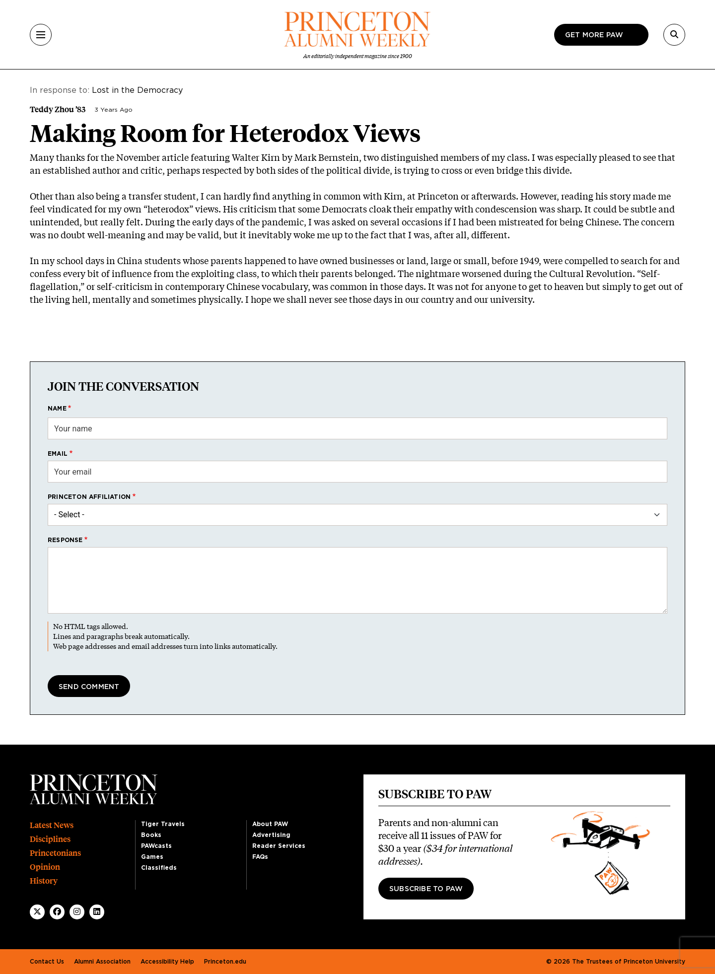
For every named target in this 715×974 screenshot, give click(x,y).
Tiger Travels (163, 824)
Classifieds (159, 868)
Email (58, 454)
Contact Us (47, 962)
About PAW (270, 824)
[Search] (674, 35)
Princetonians (55, 853)
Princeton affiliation (89, 497)
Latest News (51, 825)
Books (151, 835)
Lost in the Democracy (137, 90)
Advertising (271, 835)
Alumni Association (102, 962)
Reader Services (278, 846)
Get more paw (594, 35)
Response (65, 540)
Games (152, 857)
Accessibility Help (167, 962)
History (44, 881)
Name (57, 409)
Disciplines (50, 839)
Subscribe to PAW (426, 889)
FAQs (260, 857)
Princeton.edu (225, 962)
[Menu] (41, 35)
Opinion (45, 867)
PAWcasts (156, 846)
